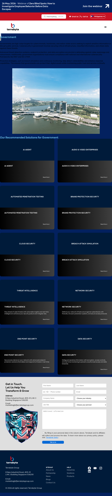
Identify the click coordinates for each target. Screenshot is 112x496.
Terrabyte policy (52, 441)
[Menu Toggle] (105, 27)
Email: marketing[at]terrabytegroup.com (19, 404)
